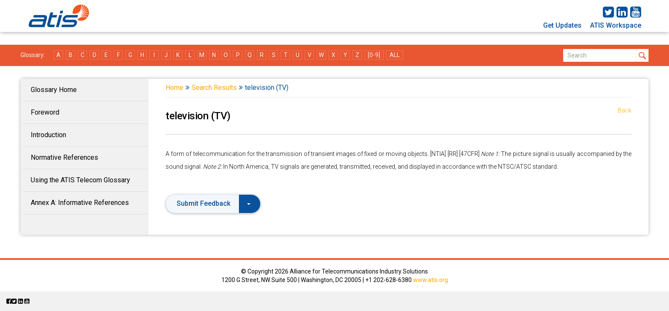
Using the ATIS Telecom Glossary (80, 180)
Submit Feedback (213, 203)
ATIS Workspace (615, 25)
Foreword (45, 112)
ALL (395, 55)
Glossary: (32, 55)
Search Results (214, 88)
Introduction (48, 135)
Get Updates (562, 25)
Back (624, 110)
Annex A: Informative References (80, 203)
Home (174, 88)
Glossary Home (54, 90)
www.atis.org (430, 279)
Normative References (64, 157)
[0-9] (374, 55)
